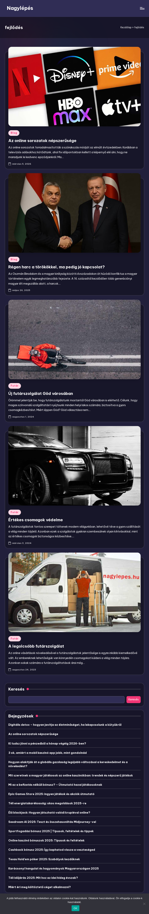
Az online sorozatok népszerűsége (42, 140)
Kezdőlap (126, 27)
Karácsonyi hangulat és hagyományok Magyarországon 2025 (53, 868)
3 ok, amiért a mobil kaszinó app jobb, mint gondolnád (47, 753)
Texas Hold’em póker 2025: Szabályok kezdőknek (44, 859)
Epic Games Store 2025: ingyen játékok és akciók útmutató (51, 794)
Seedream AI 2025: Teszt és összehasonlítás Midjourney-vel (52, 822)
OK (75, 908)
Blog (14, 132)
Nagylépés (20, 8)
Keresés (16, 689)
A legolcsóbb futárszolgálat (36, 646)
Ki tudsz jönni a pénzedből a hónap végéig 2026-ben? (47, 743)
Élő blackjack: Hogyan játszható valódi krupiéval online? (49, 812)
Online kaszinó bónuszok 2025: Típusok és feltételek (46, 840)
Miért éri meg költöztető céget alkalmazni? (39, 887)
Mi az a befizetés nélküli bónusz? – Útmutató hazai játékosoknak (55, 784)
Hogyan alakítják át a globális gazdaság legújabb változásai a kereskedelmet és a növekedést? (68, 764)
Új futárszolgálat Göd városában (40, 393)
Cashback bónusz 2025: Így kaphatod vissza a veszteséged (51, 850)
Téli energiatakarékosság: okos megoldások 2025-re (47, 803)
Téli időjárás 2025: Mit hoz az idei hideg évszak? (43, 878)
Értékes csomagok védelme (35, 519)
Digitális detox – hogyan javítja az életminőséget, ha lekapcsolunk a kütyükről (64, 725)
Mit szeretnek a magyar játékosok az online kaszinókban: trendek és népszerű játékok (70, 775)
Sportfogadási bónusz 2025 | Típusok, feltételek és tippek (51, 831)
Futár (15, 385)
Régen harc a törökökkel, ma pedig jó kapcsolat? (56, 266)
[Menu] (142, 8)
